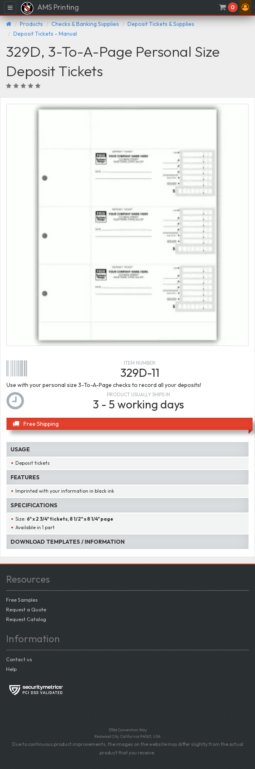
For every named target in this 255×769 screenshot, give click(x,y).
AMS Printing (49, 8)
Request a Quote (26, 609)
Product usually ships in (138, 394)
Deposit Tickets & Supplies (161, 24)
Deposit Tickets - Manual (45, 33)
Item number (139, 363)
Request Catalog (26, 619)
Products (31, 24)
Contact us (19, 659)
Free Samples (22, 599)
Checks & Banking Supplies (85, 24)
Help (11, 669)
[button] (245, 7)
